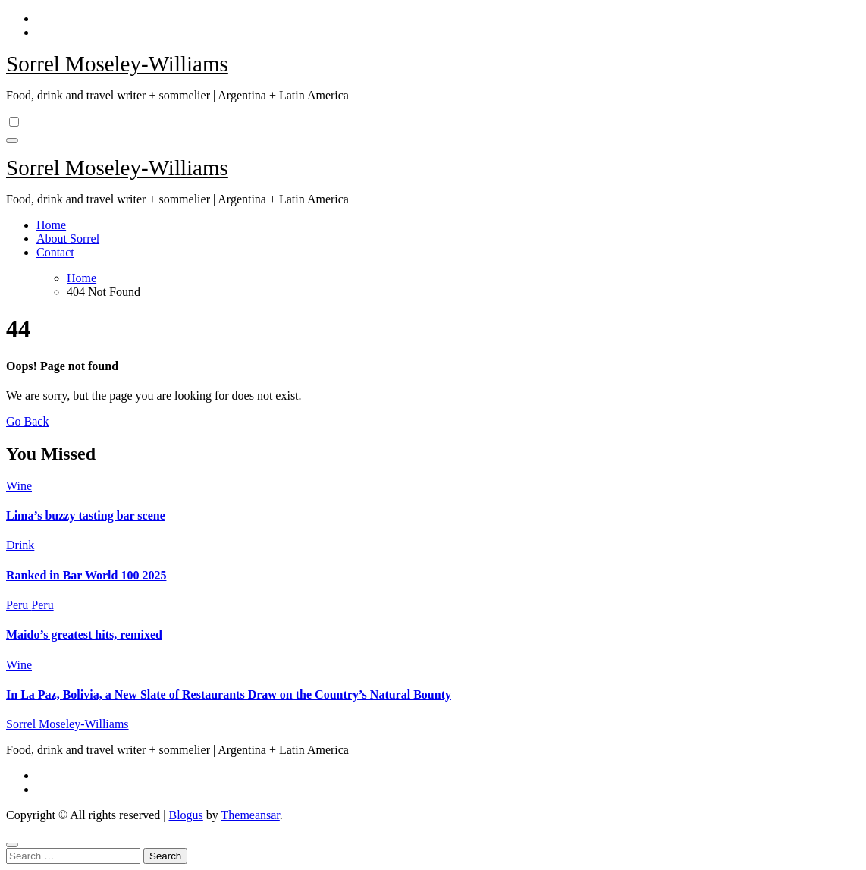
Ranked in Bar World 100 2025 (86, 575)
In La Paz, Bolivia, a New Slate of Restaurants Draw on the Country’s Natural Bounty (228, 694)
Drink (20, 545)
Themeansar (250, 815)
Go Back (27, 421)
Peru (18, 604)
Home (51, 224)
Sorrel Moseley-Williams (117, 64)
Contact (55, 252)
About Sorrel (67, 238)
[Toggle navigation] (12, 140)
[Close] (12, 845)
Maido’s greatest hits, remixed (84, 634)
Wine (19, 485)
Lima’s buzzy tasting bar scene (85, 515)
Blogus (185, 815)
